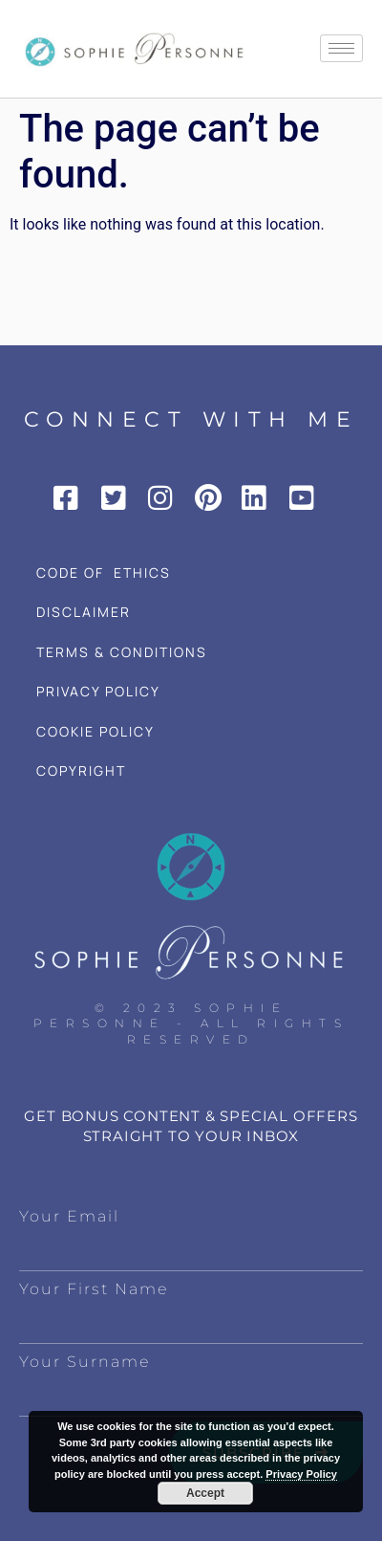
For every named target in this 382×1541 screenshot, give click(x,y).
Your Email (69, 1216)
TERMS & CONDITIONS (121, 652)
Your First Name (93, 1289)
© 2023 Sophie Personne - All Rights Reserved (191, 1024)
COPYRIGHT (81, 770)
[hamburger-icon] (341, 48)
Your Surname (84, 1362)
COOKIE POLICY (95, 731)
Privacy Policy (301, 1474)
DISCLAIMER (83, 612)
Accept (205, 1493)
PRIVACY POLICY (98, 691)
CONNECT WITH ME (191, 419)
